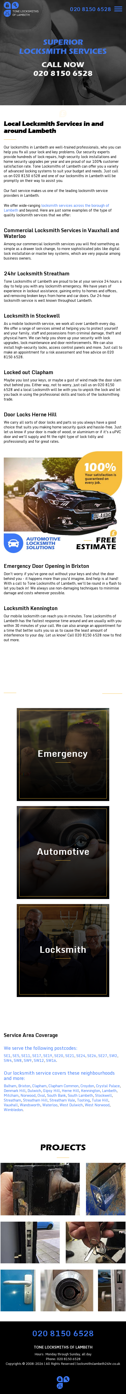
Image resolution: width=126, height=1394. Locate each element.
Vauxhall (11, 1105)
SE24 (80, 1056)
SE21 (69, 1056)
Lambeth (109, 1090)
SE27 (102, 1056)
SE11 (25, 1056)
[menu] (118, 9)
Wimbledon (13, 1110)
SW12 (39, 1060)
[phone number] (90, 9)
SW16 (51, 1060)
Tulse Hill (100, 1100)
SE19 (47, 1056)
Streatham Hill (35, 1100)
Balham (10, 1086)
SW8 (18, 1060)
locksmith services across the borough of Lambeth (56, 208)
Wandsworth (30, 1105)
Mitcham (11, 1095)
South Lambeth (80, 1095)
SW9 (28, 1060)
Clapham (39, 1086)
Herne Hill (70, 1090)
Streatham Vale (62, 1100)
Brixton (24, 1086)
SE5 (15, 1056)
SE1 (7, 1056)
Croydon (87, 1086)
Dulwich (34, 1090)
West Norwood (97, 1105)
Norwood (28, 1095)
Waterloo (50, 1105)
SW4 (8, 1060)
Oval (41, 1095)
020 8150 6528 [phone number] (63, 1333)
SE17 (36, 1056)
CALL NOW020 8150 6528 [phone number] (63, 69)
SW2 (113, 1056)
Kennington (90, 1090)
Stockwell (103, 1095)
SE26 (91, 1056)
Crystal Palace (108, 1086)
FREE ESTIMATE (108, 690)
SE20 (58, 1056)
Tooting (83, 1100)
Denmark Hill (15, 1090)
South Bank (56, 1095)
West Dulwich (71, 1105)
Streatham (12, 1100)
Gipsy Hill (51, 1090)
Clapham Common (63, 1086)
